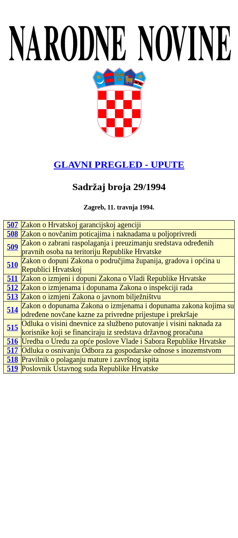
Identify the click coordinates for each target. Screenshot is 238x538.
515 (12, 328)
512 (12, 287)
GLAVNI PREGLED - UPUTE (119, 164)
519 (12, 368)
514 (12, 310)
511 (12, 278)
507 (12, 225)
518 (12, 359)
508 (12, 234)
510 (12, 265)
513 (12, 297)
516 (12, 341)
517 (12, 350)
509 (12, 247)
